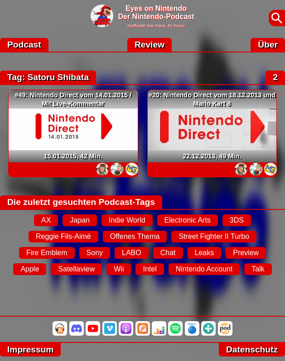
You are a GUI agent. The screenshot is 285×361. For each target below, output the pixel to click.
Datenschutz (252, 349)
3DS (237, 220)
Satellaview (76, 269)
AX (46, 220)
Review (149, 44)
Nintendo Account (204, 269)
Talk (257, 269)
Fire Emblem (47, 252)
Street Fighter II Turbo (214, 236)
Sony (95, 252)
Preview (246, 252)
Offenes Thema (135, 236)
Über (268, 44)
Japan (80, 220)
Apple (29, 269)
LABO (131, 252)
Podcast (24, 44)
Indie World (127, 220)
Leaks (204, 252)
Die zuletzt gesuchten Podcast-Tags (81, 202)
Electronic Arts (187, 220)
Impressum (30, 349)
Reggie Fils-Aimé (63, 236)
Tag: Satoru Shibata (48, 77)
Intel (149, 269)
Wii (119, 269)
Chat (168, 252)
